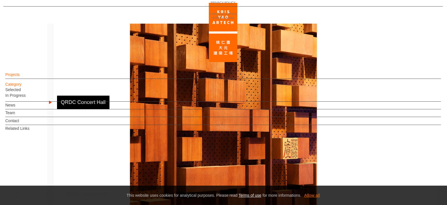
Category (23, 87)
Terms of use (250, 195)
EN (38, 167)
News (20, 108)
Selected (23, 92)
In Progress (25, 98)
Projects (22, 77)
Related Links (27, 131)
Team (20, 115)
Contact (22, 123)
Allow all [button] (312, 195)
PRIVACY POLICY (29, 184)
